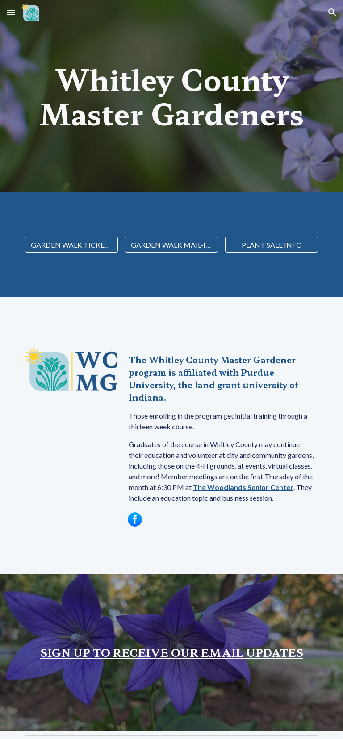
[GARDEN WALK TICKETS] (71, 244)
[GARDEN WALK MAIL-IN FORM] (171, 244)
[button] (10, 12)
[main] (171, 96)
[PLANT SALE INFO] (271, 244)
